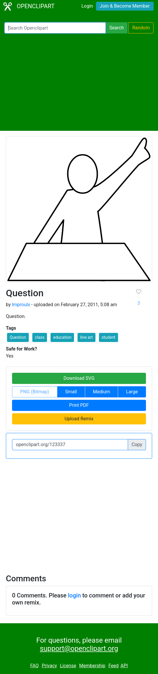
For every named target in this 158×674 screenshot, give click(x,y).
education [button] (62, 337)
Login (87, 6)
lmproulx (21, 304)
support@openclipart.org (79, 648)
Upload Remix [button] (79, 418)
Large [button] (132, 391)
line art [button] (86, 337)
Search (116, 28)
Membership (92, 665)
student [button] (108, 337)
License (68, 665)
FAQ (34, 665)
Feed (113, 665)
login (74, 595)
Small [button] (71, 391)
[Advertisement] (79, 82)
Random (141, 28)
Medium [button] (101, 391)
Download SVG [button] (79, 378)
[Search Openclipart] (55, 27)
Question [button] (18, 337)
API (124, 665)
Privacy (49, 665)
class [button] (40, 337)
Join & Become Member (125, 6)
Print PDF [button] (79, 405)
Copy (137, 444)
